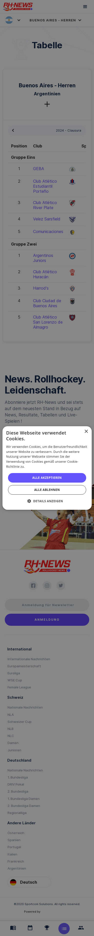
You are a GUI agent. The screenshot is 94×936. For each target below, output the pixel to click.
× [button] (86, 432)
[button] (47, 500)
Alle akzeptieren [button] (47, 478)
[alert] (47, 468)
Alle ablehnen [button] (47, 490)
